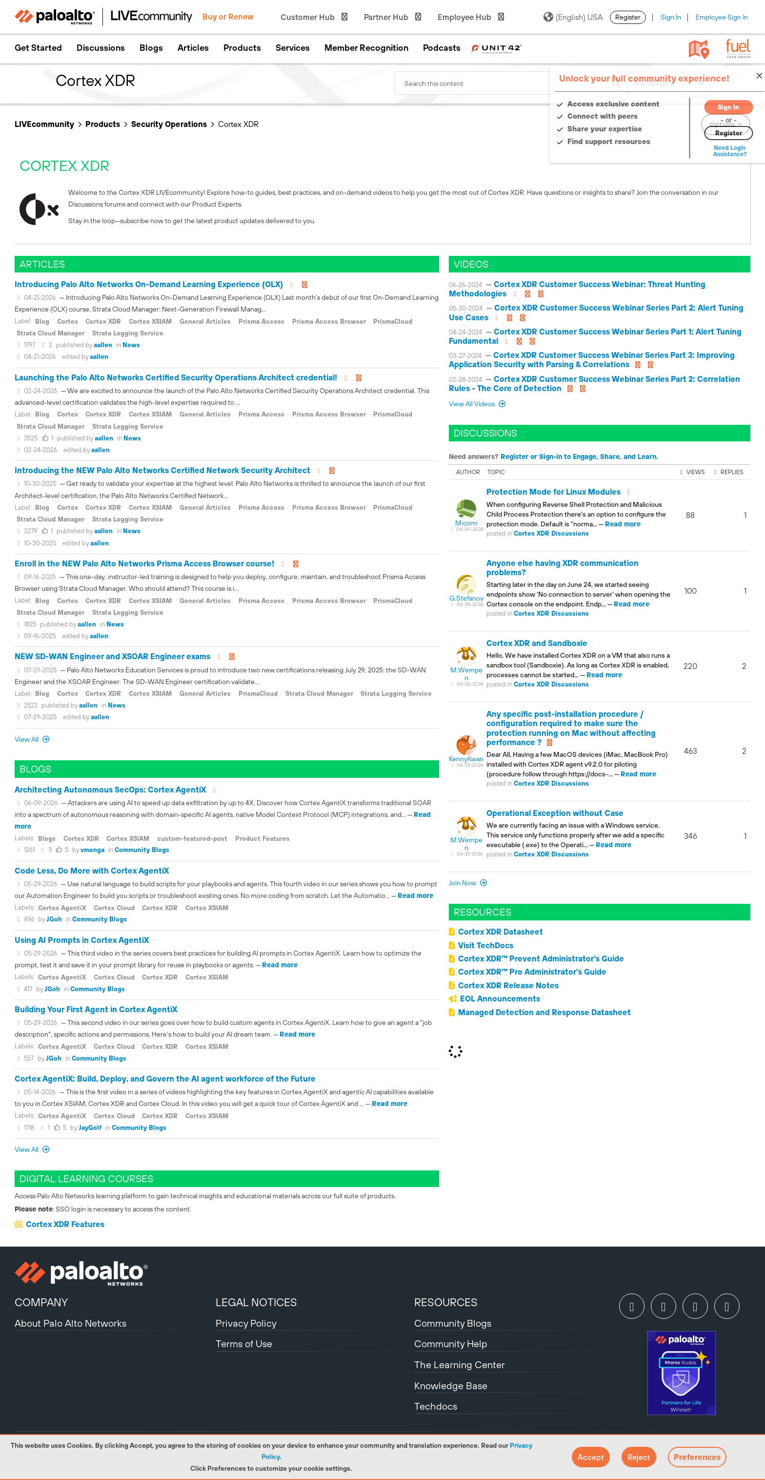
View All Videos (472, 404)
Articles (193, 48)
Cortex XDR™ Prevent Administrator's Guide (541, 958)
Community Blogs (142, 850)
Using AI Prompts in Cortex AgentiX (82, 940)
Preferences (697, 1457)
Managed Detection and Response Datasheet (544, 1012)
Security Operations (169, 124)
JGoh (54, 919)
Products (242, 48)
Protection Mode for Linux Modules (553, 491)
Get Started (38, 48)
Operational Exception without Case (555, 813)
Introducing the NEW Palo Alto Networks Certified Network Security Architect (162, 470)
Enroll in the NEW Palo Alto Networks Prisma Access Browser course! (144, 563)
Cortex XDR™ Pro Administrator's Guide (532, 971)
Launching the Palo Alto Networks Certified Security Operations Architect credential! (176, 377)
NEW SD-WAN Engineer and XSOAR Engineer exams (112, 656)
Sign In (671, 17)
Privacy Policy (246, 1323)
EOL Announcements (500, 998)
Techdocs (435, 1406)
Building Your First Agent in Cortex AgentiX (96, 1009)
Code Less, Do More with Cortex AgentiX (92, 870)
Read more (415, 895)
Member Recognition (366, 48)
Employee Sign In (722, 17)
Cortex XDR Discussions (551, 533)
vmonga (92, 850)
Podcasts (442, 48)
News (131, 345)
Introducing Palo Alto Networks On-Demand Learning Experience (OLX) (149, 284)
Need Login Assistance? (706, 151)
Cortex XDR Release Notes (508, 985)
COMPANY (41, 1302)
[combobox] (511, 83)
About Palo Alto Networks (70, 1323)
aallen (103, 345)
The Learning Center (459, 1364)
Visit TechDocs (485, 945)
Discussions (101, 48)
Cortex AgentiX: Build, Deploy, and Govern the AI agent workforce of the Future (165, 1078)
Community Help (450, 1343)
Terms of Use (244, 1343)
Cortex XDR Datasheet (500, 931)
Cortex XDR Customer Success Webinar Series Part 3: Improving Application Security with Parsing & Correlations (592, 360)
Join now (463, 883)
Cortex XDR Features (65, 1224)
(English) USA (573, 17)
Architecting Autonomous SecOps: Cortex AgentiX (110, 789)
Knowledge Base (450, 1385)
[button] (591, 1457)
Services (293, 48)
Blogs (151, 48)
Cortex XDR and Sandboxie (536, 643)
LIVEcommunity (44, 124)
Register (628, 17)
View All (27, 739)
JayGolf (90, 1127)
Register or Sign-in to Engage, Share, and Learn (578, 456)
